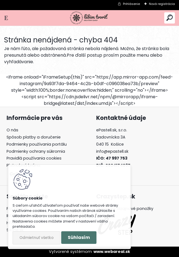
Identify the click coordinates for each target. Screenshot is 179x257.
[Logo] (89, 18)
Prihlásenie (131, 4)
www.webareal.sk (111, 251)
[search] (169, 18)
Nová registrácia (162, 4)
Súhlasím (79, 237)
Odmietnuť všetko (36, 237)
